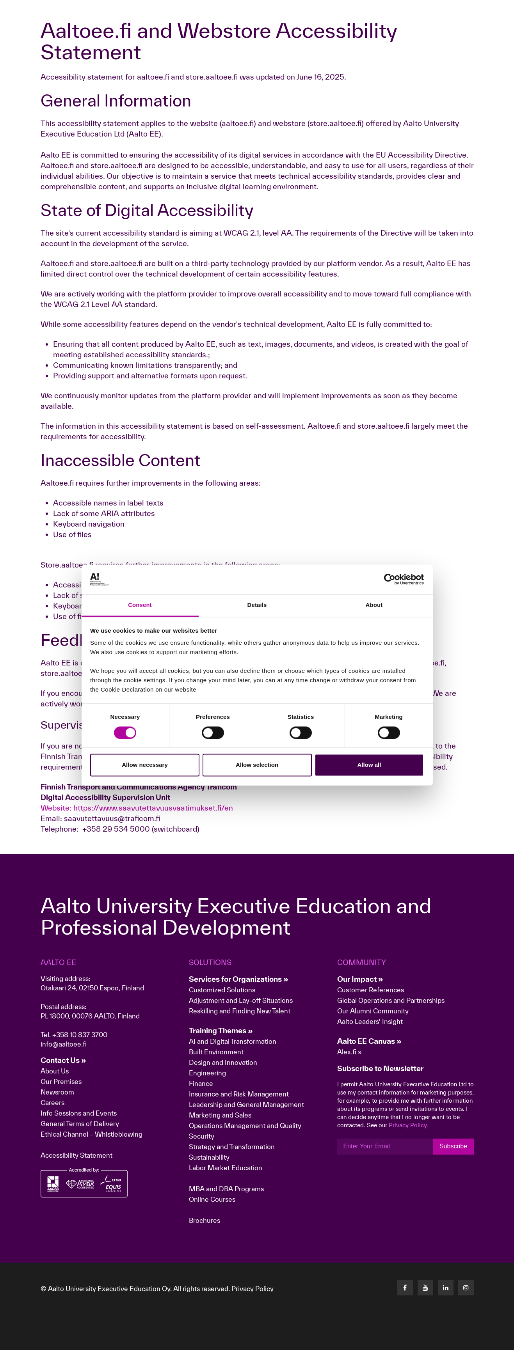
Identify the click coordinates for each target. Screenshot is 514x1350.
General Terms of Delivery (80, 1123)
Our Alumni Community (373, 1011)
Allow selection (257, 765)
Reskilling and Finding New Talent (239, 1011)
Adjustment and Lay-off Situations (241, 1000)
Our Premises (61, 1081)
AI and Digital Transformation (232, 1041)
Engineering (207, 1073)
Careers (52, 1102)
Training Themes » (221, 1030)
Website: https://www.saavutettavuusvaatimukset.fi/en (137, 808)
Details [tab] (257, 605)
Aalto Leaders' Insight (370, 1021)
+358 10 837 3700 (79, 1034)
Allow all (369, 765)
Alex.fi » (349, 1052)
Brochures (204, 1220)
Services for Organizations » (238, 979)
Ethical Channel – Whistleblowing (91, 1134)
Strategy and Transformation (232, 1146)
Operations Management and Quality (245, 1125)
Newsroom (57, 1092)
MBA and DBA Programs (226, 1188)
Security (201, 1136)
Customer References (370, 989)
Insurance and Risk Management (239, 1094)
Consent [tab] (140, 605)
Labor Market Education (226, 1167)
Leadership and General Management (246, 1104)
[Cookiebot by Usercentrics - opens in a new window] (390, 579)
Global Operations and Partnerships (391, 1000)
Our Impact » (360, 979)
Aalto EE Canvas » (369, 1041)
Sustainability (209, 1157)
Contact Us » (63, 1060)
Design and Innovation (223, 1062)
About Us (55, 1071)
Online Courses (212, 1199)
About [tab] (374, 605)
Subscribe (453, 1146)
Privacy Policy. (408, 1125)
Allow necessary (145, 765)
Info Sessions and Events (79, 1113)
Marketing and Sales (220, 1115)
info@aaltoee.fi (64, 1044)
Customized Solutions (222, 989)
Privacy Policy (252, 1288)
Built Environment (216, 1052)
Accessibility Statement (76, 1155)
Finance (201, 1083)
